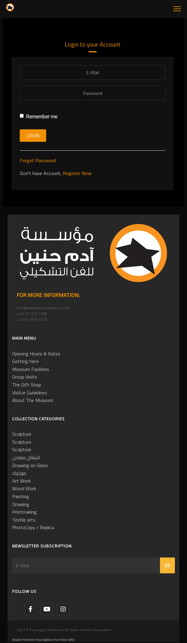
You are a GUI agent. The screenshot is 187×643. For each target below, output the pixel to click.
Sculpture (21, 434)
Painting (20, 496)
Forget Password (38, 160)
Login (32, 135)
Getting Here (25, 361)
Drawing (20, 504)
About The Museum (32, 400)
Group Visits (24, 376)
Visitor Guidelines (29, 392)
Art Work (21, 480)
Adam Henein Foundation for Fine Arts (43, 639)
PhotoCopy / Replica (33, 527)
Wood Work (24, 488)
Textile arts (24, 519)
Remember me (38, 117)
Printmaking (24, 511)
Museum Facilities (30, 369)
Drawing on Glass (30, 465)
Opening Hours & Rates (36, 353)
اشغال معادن (26, 457)
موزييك (19, 472)
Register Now (77, 173)
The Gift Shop (26, 384)
